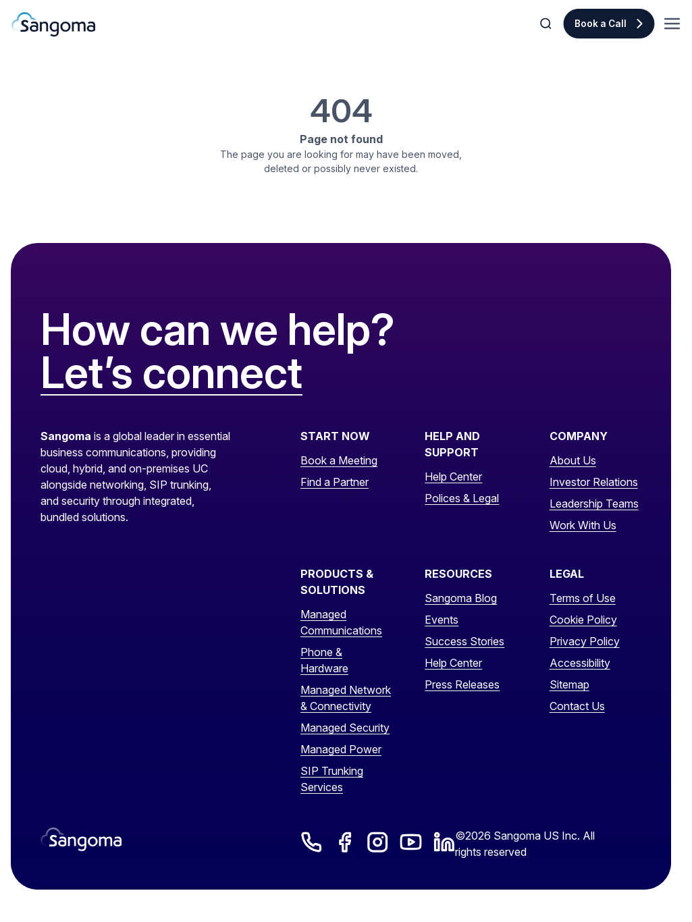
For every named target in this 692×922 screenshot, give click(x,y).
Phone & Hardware (324, 660)
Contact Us (577, 706)
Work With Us (583, 525)
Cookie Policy (583, 619)
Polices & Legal (462, 498)
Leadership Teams (594, 503)
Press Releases (462, 684)
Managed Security (345, 727)
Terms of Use (583, 598)
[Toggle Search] (547, 24)
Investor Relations (594, 482)
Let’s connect (171, 373)
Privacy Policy (585, 641)
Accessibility (580, 663)
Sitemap (569, 684)
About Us (573, 460)
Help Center (453, 476)
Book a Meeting (338, 460)
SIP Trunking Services (331, 779)
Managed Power (340, 749)
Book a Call (601, 23)
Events (441, 619)
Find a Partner (334, 482)
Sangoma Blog (461, 598)
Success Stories (464, 641)
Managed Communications (341, 622)
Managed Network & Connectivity (345, 698)
